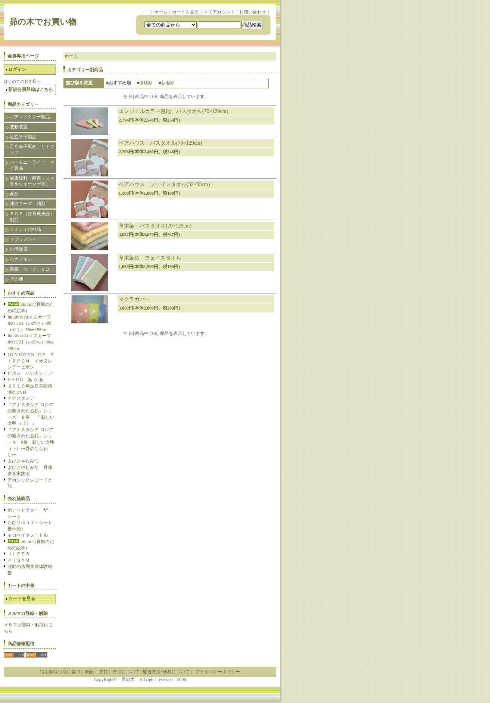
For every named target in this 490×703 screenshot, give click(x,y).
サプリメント (23, 239)
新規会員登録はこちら (30, 89)
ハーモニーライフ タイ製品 (32, 165)
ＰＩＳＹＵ (18, 560)
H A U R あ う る (25, 379)
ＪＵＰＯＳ (18, 553)
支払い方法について (119, 671)
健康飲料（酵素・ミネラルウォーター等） (32, 181)
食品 (14, 194)
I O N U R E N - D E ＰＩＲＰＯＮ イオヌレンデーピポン (30, 361)
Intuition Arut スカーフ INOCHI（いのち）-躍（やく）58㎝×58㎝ (31, 323)
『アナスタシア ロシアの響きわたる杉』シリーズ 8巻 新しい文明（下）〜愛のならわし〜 (30, 442)
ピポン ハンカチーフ (29, 373)
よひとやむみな (23, 461)
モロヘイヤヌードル (27, 535)
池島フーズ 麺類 (28, 203)
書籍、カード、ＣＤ (30, 269)
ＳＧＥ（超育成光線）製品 (32, 216)
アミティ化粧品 (25, 229)
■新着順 (166, 82)
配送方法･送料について (166, 671)
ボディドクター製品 (30, 116)
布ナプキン (21, 259)
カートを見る (185, 12)
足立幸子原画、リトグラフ (32, 149)
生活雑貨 (19, 249)
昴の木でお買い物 (43, 21)
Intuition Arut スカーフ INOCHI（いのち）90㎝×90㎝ (31, 342)
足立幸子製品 (23, 136)
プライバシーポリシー (217, 671)
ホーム (161, 12)
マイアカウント (219, 12)
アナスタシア (20, 398)
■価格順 (145, 82)
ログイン (17, 69)
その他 (16, 279)
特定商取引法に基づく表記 (67, 671)
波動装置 (19, 126)
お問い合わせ (252, 12)
